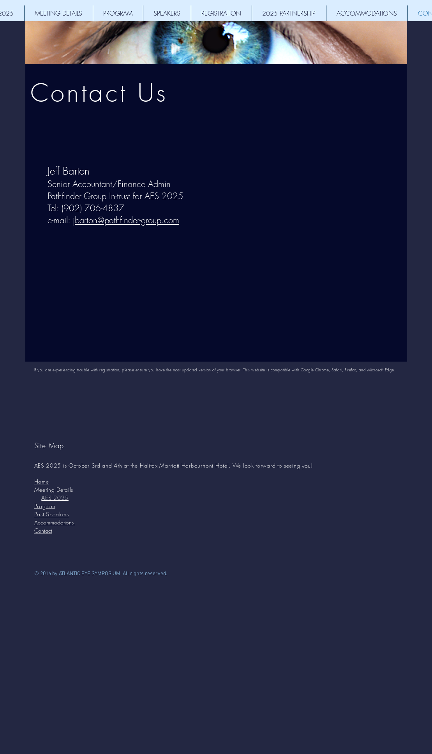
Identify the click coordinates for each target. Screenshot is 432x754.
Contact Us (99, 92)
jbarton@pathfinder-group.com (126, 220)
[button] (59, 13)
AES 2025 (55, 497)
